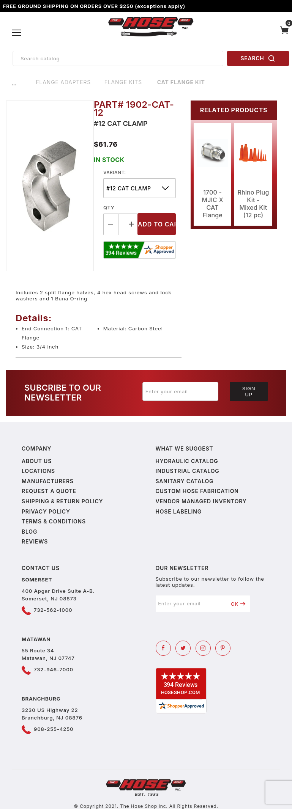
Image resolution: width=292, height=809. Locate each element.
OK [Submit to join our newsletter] (238, 604)
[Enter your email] (180, 391)
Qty (108, 207)
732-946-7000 (53, 669)
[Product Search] (118, 58)
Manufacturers (48, 481)
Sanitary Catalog (185, 481)
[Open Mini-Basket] (284, 33)
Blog (29, 531)
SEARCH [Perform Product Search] (258, 58)
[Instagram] (203, 648)
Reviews (35, 541)
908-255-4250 (53, 729)
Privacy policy (46, 511)
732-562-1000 (53, 610)
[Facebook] (163, 648)
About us (37, 461)
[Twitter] (183, 648)
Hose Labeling (179, 511)
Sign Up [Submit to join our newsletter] (249, 391)
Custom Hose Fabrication (197, 491)
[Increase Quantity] (131, 224)
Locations (38, 471)
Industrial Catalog (187, 471)
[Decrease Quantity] (110, 224)
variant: (114, 172)
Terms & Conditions (54, 521)
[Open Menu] (16, 33)
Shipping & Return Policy (62, 501)
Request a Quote (49, 491)
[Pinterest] (222, 648)
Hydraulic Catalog (187, 461)
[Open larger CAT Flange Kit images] (50, 186)
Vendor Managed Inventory (201, 501)
